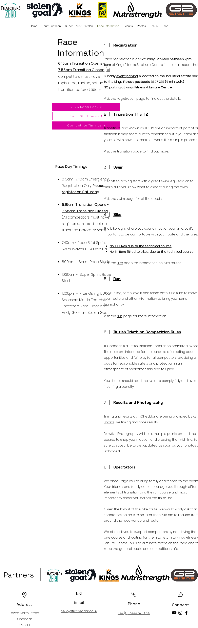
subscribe (124, 445)
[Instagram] (180, 612)
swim (121, 198)
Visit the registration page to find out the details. (142, 98)
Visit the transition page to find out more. (136, 151)
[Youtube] (174, 612)
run (119, 316)
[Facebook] (186, 612)
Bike (120, 263)
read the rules (145, 380)
